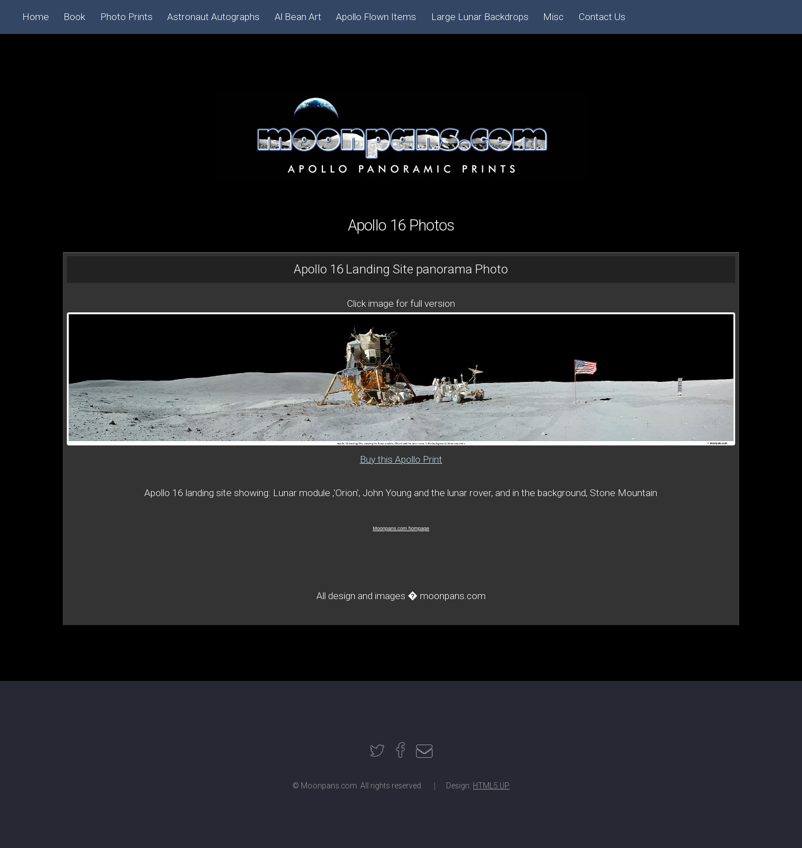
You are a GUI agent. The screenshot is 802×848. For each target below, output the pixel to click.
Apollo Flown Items (376, 16)
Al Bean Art (298, 16)
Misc (553, 16)
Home (35, 16)
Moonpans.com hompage (401, 528)
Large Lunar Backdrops (480, 16)
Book (74, 16)
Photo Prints (126, 16)
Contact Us (602, 16)
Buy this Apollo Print (401, 459)
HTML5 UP (491, 785)
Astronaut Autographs (213, 16)
